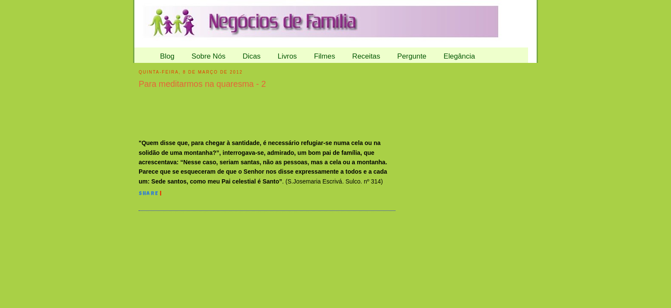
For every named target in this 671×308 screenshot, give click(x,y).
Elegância (459, 56)
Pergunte (411, 56)
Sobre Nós (209, 56)
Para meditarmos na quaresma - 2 (202, 84)
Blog (167, 56)
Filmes (324, 56)
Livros (287, 56)
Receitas (366, 56)
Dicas (252, 56)
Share (148, 194)
